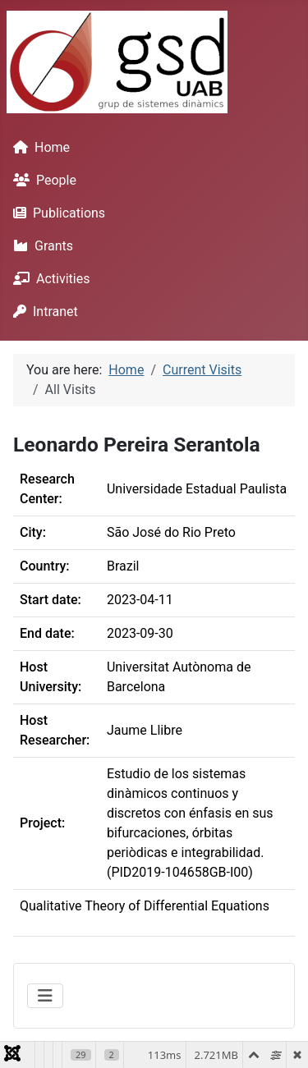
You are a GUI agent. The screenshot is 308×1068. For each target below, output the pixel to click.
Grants (40, 246)
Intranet (42, 311)
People (41, 180)
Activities (48, 278)
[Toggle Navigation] (45, 995)
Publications (56, 213)
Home (38, 147)
